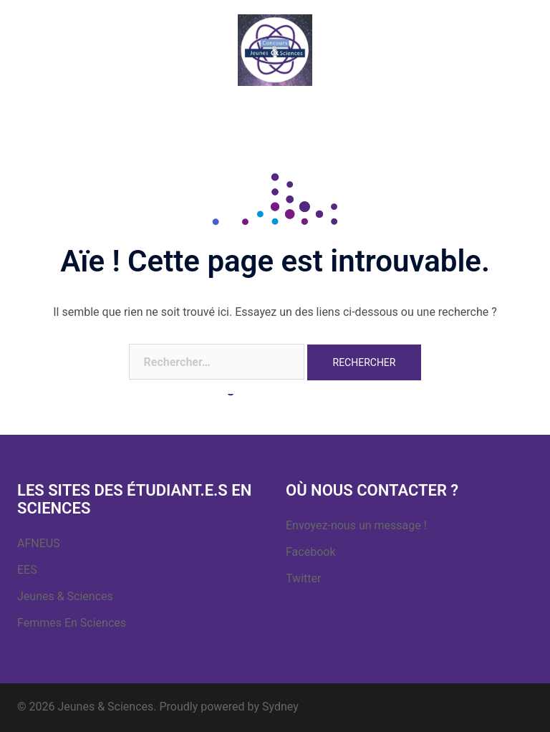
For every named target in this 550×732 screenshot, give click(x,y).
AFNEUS (38, 543)
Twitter (303, 578)
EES (27, 570)
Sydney (280, 706)
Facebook (310, 552)
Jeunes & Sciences (65, 596)
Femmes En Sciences (71, 623)
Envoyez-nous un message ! (356, 525)
